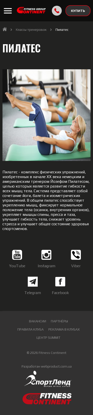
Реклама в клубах (64, 329)
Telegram (32, 286)
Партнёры (59, 321)
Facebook (60, 286)
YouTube (17, 259)
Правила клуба (30, 329)
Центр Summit (48, 338)
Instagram (46, 259)
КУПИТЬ (78, 11)
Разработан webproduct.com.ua (47, 366)
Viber (76, 259)
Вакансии (37, 321)
